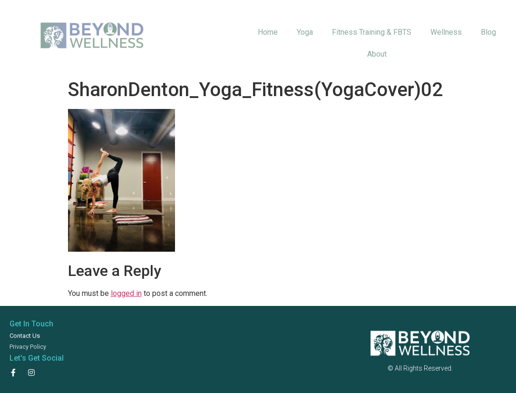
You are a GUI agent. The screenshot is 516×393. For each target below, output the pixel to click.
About (377, 54)
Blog (488, 32)
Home (268, 32)
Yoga (305, 32)
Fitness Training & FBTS (371, 32)
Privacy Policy (28, 346)
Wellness (446, 32)
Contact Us (25, 335)
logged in (126, 293)
